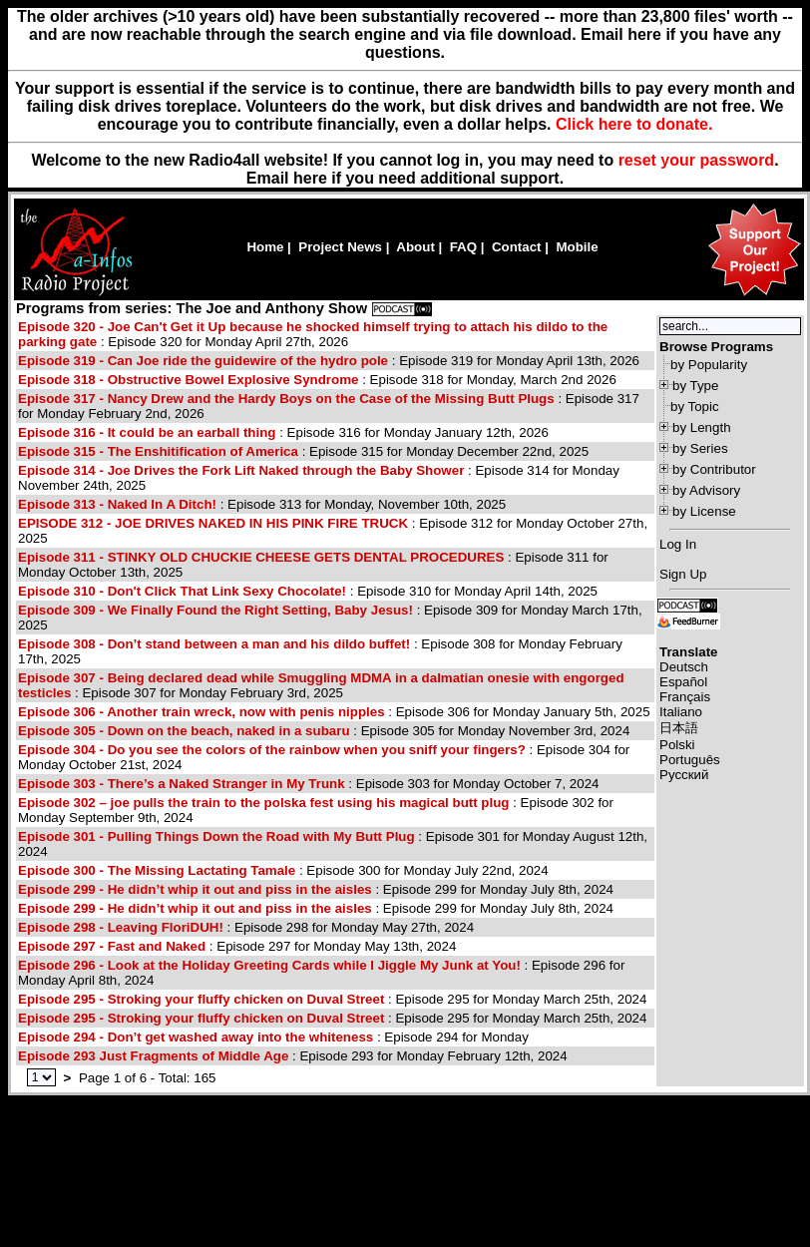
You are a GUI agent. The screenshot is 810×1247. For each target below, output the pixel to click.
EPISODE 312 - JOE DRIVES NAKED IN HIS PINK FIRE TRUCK (213, 523)
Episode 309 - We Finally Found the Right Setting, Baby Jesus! (215, 610)
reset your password (696, 160)
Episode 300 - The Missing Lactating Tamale (156, 870)
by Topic (694, 406)
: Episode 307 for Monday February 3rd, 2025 (321, 685)
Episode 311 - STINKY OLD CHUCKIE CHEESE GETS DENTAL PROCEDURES (261, 557)
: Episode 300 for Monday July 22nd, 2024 (283, 870)
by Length (701, 427)
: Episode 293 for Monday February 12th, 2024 (293, 1055)
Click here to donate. (634, 124)
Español (683, 681)
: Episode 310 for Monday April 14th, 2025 (308, 591)
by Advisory (706, 490)
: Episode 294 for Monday (273, 1037)
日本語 (678, 727)
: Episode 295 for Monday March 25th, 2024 (332, 999)
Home (264, 246)
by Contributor (714, 469)
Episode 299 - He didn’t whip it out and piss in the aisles (195, 889)
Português (689, 759)
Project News (340, 246)
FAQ (463, 246)
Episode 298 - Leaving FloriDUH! (120, 927)
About (415, 246)
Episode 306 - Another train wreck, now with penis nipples (201, 711)
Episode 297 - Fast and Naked (111, 946)
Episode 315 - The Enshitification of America (158, 451)
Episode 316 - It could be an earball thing (146, 432)
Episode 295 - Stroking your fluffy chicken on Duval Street (201, 999)
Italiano (680, 711)
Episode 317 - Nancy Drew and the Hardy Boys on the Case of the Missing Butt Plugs (286, 398)
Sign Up (682, 574)
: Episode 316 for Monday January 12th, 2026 (283, 432)
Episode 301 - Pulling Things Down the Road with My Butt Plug (216, 836)
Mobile (577, 246)
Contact (517, 246)
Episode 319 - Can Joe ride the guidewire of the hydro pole (203, 360)
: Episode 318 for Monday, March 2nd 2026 (317, 379)
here (310, 178)
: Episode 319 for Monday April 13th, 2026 (328, 360)
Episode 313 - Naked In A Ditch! (117, 504)
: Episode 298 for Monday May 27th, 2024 (246, 927)
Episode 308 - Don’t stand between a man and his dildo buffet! (214, 643)
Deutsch (683, 666)
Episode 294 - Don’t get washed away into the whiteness (195, 1037)
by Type (695, 385)
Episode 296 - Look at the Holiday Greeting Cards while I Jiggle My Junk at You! (269, 965)
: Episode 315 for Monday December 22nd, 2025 (303, 451)
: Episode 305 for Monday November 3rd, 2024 (323, 730)
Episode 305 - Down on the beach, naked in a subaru (184, 730)
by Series (700, 448)
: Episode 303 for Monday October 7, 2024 (309, 783)
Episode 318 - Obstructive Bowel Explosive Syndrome (188, 379)
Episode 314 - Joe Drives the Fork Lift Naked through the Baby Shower (241, 470)
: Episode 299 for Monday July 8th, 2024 (315, 889)
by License (704, 511)
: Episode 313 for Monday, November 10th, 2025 (262, 504)
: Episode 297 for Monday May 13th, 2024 (237, 946)
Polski (677, 744)
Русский (683, 774)
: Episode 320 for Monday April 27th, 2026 (313, 334)
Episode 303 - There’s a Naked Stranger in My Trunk (181, 783)
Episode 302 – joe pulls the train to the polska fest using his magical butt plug (263, 802)
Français (684, 696)
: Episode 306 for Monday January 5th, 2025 (334, 711)
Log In (677, 544)
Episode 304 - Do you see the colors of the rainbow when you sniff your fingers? (272, 749)
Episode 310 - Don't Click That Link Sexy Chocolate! (182, 591)
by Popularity (708, 364)
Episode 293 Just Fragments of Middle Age (155, 1055)
